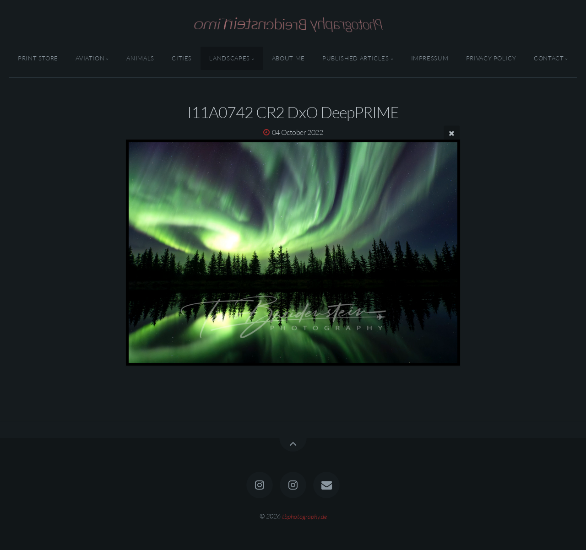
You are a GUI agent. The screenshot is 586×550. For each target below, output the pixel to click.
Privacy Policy (491, 58)
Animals (140, 58)
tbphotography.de (304, 516)
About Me (288, 58)
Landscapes (229, 58)
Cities (182, 58)
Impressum (430, 58)
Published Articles (355, 58)
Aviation (90, 58)
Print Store (38, 58)
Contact (549, 58)
